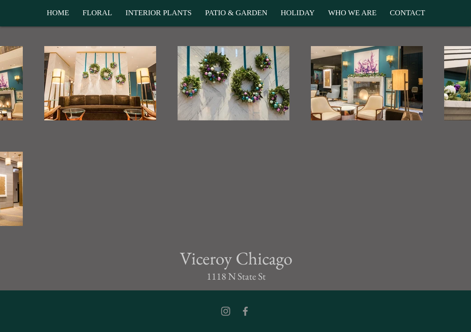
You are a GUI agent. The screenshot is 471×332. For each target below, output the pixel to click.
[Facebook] (245, 311)
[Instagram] (226, 311)
